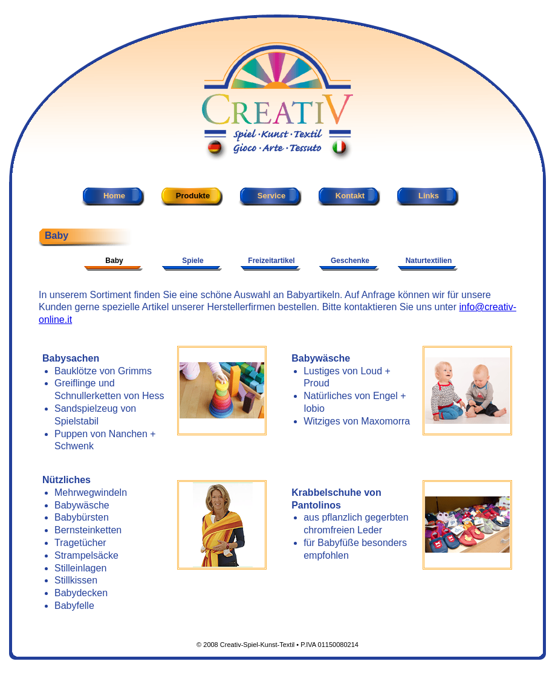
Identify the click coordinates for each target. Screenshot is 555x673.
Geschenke (350, 260)
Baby (114, 260)
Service (271, 195)
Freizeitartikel (271, 260)
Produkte (193, 195)
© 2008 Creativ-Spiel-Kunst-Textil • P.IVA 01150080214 (277, 644)
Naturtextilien (429, 260)
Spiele (192, 260)
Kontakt (350, 195)
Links (428, 195)
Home (114, 195)
